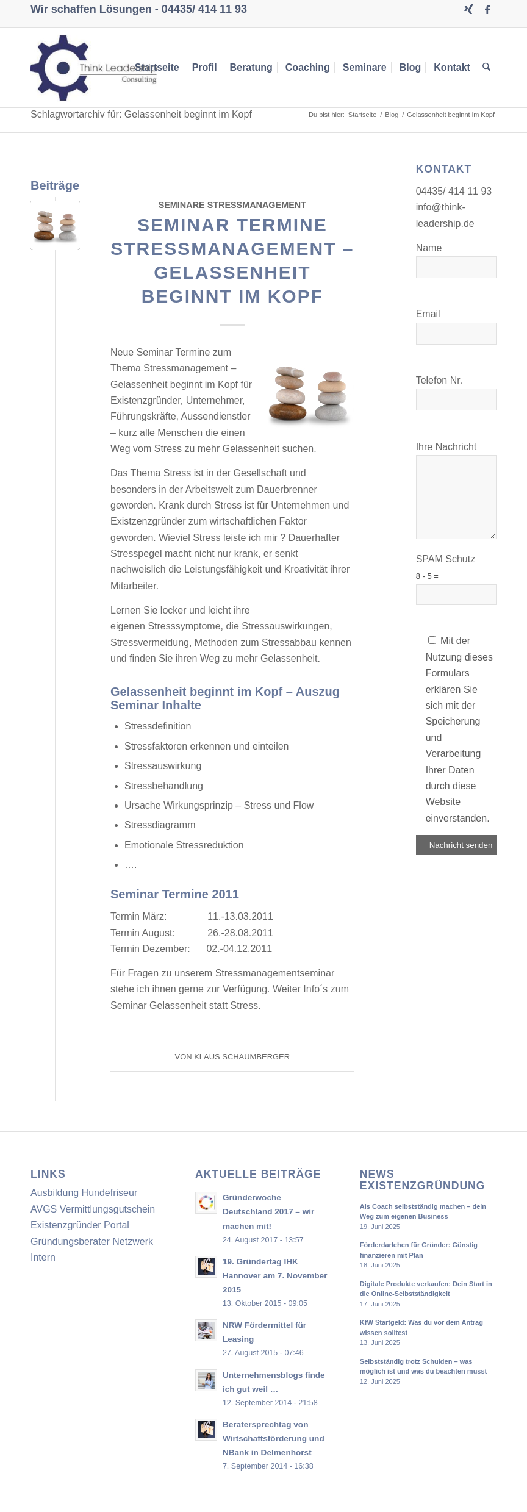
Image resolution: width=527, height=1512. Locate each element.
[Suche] (487, 67)
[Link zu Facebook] (487, 9)
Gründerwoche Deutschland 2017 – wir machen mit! (268, 1211)
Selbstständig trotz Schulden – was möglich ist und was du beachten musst (423, 1366)
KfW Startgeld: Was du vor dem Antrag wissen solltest (421, 1327)
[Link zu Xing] (469, 9)
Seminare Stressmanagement (232, 205)
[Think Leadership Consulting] (93, 67)
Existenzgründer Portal (79, 1225)
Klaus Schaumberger (242, 1056)
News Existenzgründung (423, 1180)
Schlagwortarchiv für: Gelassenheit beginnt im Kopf (141, 114)
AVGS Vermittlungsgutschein (92, 1209)
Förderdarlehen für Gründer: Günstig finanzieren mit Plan (419, 1250)
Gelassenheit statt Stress (203, 1005)
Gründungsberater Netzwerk (91, 1241)
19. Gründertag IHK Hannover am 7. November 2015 (275, 1275)
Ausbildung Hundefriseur (83, 1193)
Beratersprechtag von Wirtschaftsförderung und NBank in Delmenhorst (273, 1438)
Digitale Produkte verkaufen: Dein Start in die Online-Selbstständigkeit (426, 1289)
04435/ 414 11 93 (204, 9)
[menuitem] (157, 67)
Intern (43, 1257)
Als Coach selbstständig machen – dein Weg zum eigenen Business (423, 1211)
